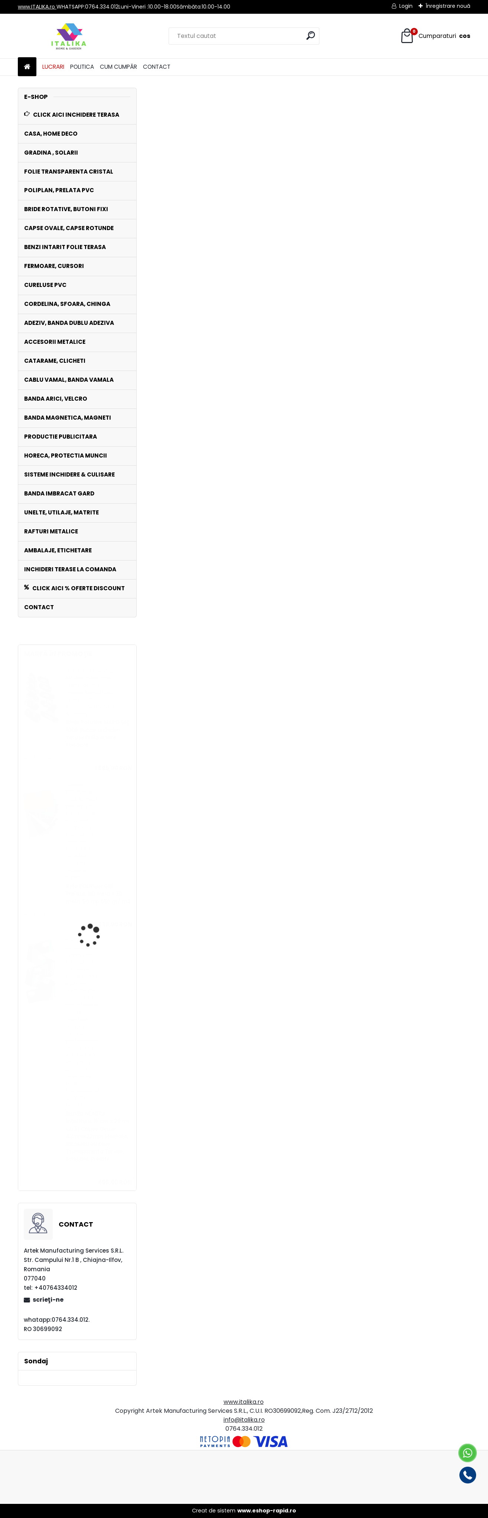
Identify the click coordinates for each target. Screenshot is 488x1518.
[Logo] (69, 36)
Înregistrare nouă (448, 6)
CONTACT (156, 67)
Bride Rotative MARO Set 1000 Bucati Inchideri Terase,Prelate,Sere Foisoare (97, 734)
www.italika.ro (244, 1402)
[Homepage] (27, 67)
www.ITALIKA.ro (37, 6)
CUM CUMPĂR (118, 67)
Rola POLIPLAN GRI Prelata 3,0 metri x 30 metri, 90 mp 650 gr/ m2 (98, 894)
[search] (310, 35)
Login (406, 6)
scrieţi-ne (48, 1299)
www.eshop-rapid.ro (266, 1510)
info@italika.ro (244, 1419)
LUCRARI (53, 67)
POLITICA (82, 67)
